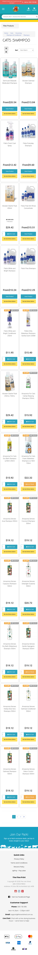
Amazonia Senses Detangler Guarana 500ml (28, 583)
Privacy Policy (19, 859)
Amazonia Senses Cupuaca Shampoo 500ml (9, 583)
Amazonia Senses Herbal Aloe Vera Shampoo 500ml (9, 709)
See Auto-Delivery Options (10, 238)
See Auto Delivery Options (9, 113)
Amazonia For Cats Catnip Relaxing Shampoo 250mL (28, 396)
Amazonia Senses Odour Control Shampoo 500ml (28, 771)
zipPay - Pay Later (19, 871)
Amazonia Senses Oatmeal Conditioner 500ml (28, 709)
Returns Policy (19, 867)
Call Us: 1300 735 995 (29, 2)
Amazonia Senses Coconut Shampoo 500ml (28, 521)
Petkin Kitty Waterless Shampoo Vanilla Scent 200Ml (28, 333)
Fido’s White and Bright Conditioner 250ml (9, 333)
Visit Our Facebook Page (19, 897)
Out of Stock (30, 484)
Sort (16, 50)
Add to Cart (11, 234)
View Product (10, 109)
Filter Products (8, 26)
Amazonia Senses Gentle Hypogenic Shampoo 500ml (28, 646)
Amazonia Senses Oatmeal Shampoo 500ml (9, 771)
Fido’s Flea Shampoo (28, 268)
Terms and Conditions (19, 863)
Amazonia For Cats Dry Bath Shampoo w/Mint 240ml (9, 458)
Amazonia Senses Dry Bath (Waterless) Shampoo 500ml (9, 646)
